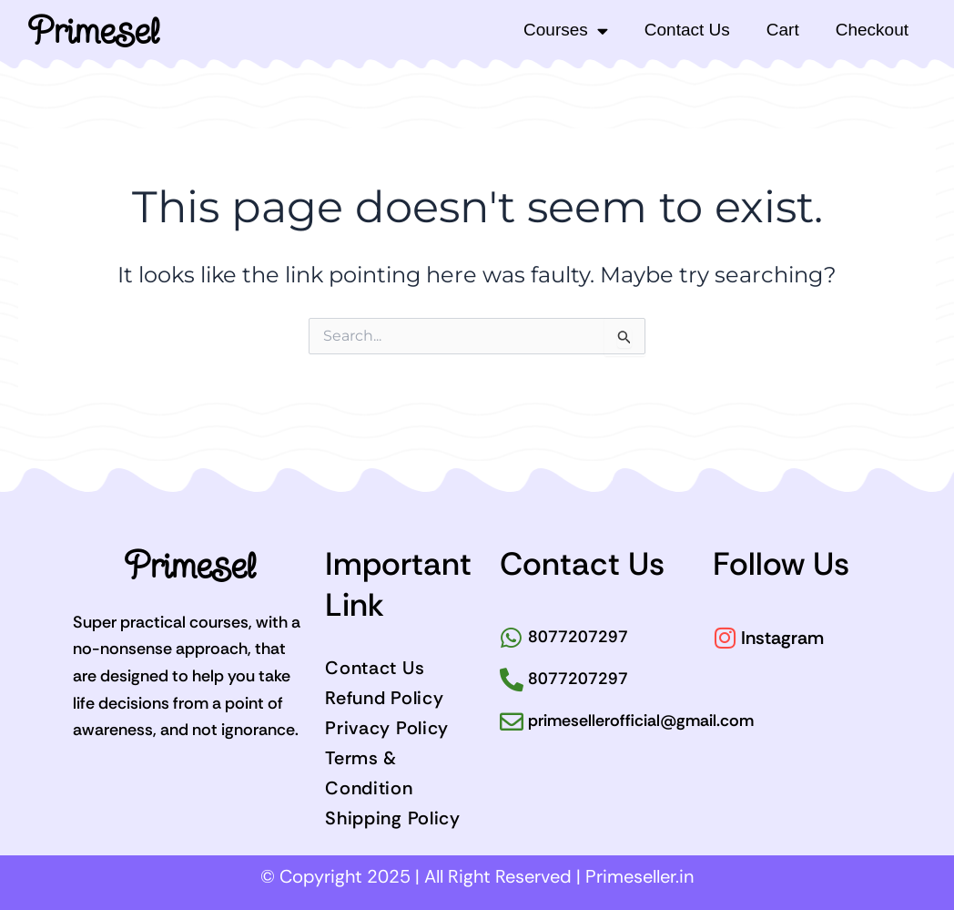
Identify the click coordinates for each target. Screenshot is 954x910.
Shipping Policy (393, 818)
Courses (565, 30)
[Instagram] (724, 637)
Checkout (872, 29)
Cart (782, 29)
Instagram (782, 637)
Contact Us (687, 29)
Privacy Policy (387, 728)
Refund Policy (384, 698)
